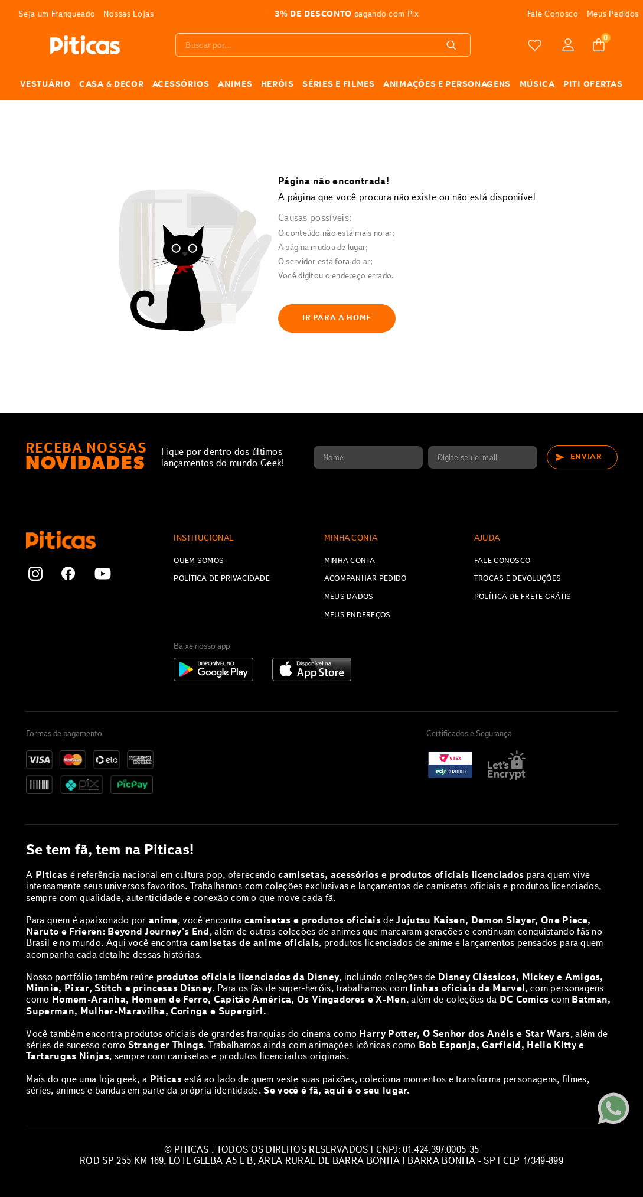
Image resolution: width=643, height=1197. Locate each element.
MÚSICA (537, 84)
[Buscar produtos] (456, 45)
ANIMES (235, 84)
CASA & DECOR (111, 84)
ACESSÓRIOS (181, 84)
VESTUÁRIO (45, 84)
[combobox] (325, 45)
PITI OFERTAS (592, 84)
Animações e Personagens (447, 84)
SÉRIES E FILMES (338, 84)
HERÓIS (277, 84)
